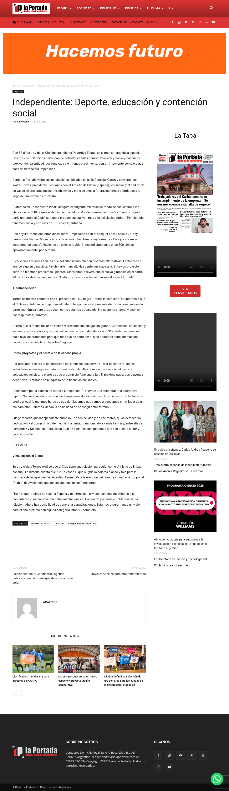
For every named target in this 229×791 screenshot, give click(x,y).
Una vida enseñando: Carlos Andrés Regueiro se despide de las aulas (185, 452)
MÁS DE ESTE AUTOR (65, 636)
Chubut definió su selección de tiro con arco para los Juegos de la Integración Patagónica (123, 680)
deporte (59, 523)
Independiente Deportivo (82, 523)
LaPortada (23, 121)
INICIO (152, 22)
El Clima (155, 8)
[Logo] (33, 8)
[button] (212, 9)
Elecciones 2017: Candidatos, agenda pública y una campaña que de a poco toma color (42, 578)
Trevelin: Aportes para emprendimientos (118, 574)
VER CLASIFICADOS (185, 291)
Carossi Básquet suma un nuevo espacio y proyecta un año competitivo (77, 680)
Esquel (64, 8)
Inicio (15, 85)
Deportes (28, 85)
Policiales (110, 8)
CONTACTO (137, 22)
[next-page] (21, 693)
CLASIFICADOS (78, 22)
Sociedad (86, 8)
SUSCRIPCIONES (98, 22)
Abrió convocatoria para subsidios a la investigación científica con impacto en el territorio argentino (180, 544)
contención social (40, 523)
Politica (133, 8)
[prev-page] (15, 693)
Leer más (197, 471)
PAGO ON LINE (119, 22)
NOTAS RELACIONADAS (30, 636)
